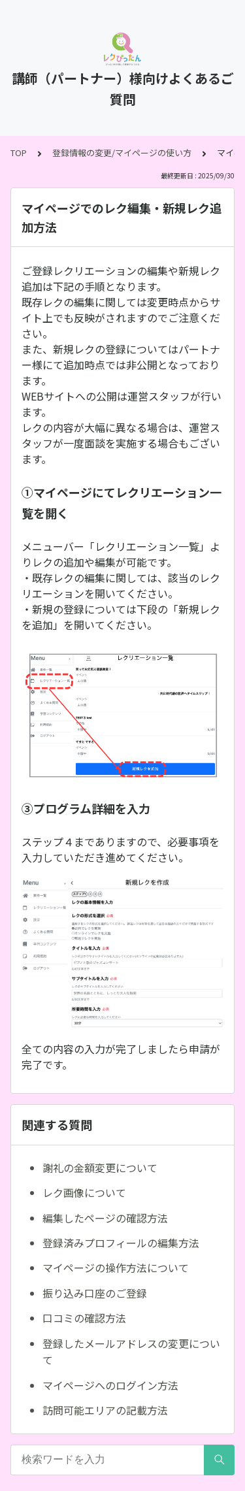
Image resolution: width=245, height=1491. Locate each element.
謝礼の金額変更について (99, 1167)
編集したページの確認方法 (105, 1218)
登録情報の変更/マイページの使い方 (121, 152)
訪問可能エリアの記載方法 (105, 1410)
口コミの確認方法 (84, 1318)
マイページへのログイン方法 (110, 1385)
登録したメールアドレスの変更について (131, 1351)
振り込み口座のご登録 (94, 1293)
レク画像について (84, 1192)
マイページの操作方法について (115, 1267)
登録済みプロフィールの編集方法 (120, 1243)
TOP (18, 152)
